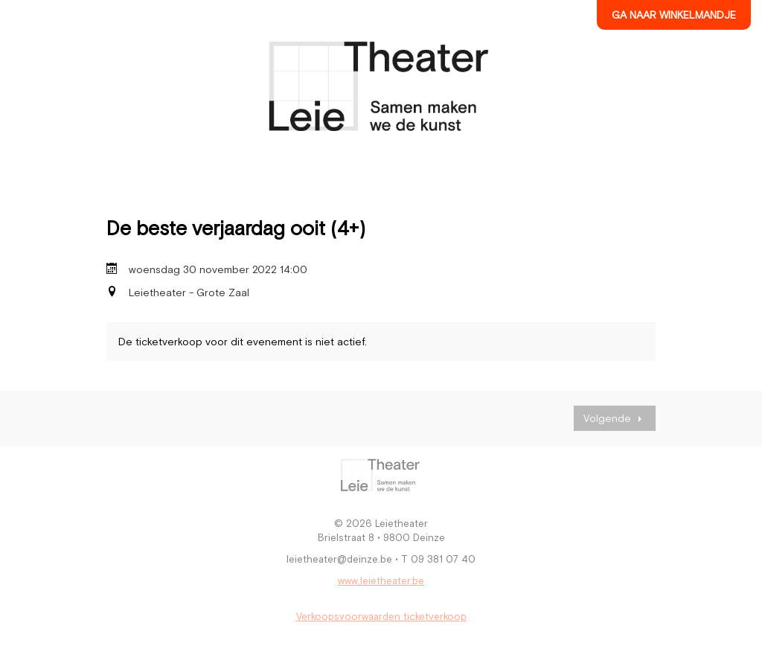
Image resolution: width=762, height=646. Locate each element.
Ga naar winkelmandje (674, 15)
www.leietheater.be (381, 580)
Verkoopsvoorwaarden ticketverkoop (381, 616)
